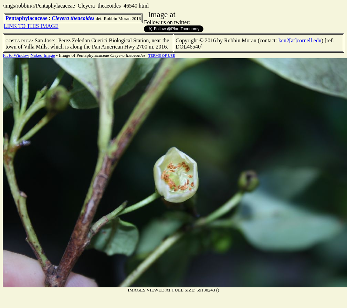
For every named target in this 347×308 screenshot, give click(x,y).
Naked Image (42, 55)
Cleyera (60, 18)
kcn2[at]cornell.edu (300, 40)
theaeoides (82, 18)
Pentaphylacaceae (27, 18)
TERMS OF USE (161, 55)
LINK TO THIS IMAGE (31, 26)
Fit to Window (16, 55)
